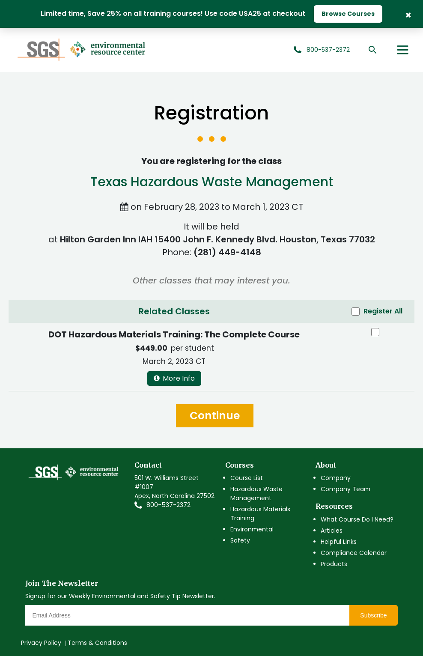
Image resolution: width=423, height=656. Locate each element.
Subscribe (373, 615)
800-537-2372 (168, 505)
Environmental (252, 529)
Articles (332, 530)
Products (334, 564)
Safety (240, 540)
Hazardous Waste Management (256, 493)
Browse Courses (348, 13)
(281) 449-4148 (227, 252)
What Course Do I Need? (357, 519)
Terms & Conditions (97, 642)
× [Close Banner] (408, 14)
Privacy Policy (41, 642)
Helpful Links (339, 541)
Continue (215, 415)
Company (336, 478)
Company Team (345, 489)
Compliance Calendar (354, 553)
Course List (246, 478)
